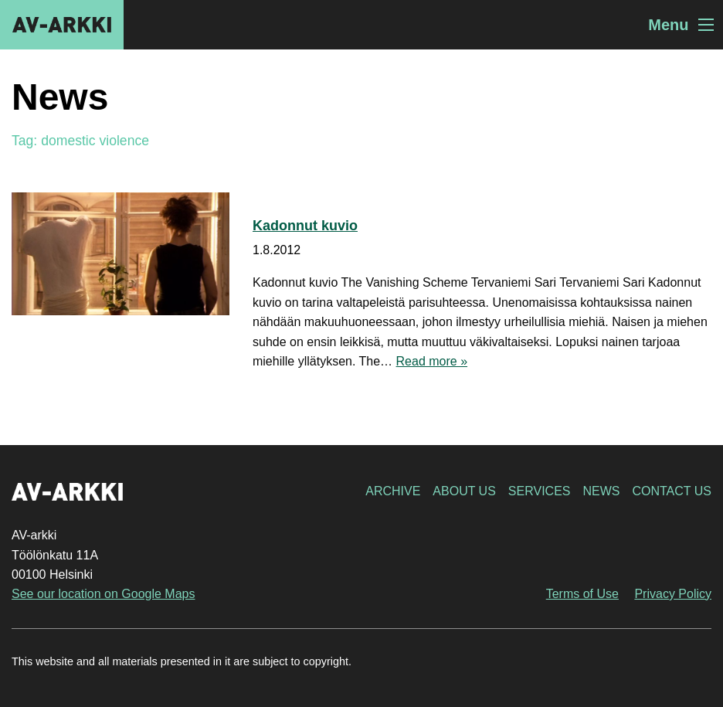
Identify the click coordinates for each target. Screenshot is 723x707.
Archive (392, 491)
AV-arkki (62, 24)
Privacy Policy (672, 593)
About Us (464, 491)
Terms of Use (582, 593)
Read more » (432, 361)
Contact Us (671, 491)
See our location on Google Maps (103, 593)
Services (539, 491)
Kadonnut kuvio (305, 225)
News (600, 491)
